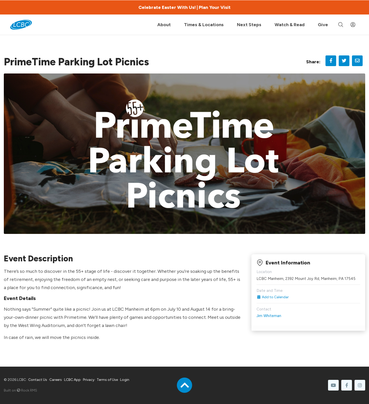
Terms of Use (107, 380)
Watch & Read (290, 24)
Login (124, 380)
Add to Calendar (273, 297)
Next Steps (249, 24)
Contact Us (37, 380)
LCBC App (72, 380)
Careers (55, 380)
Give (323, 24)
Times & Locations (204, 24)
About (164, 24)
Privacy (88, 380)
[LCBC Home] (21, 24)
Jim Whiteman (269, 315)
